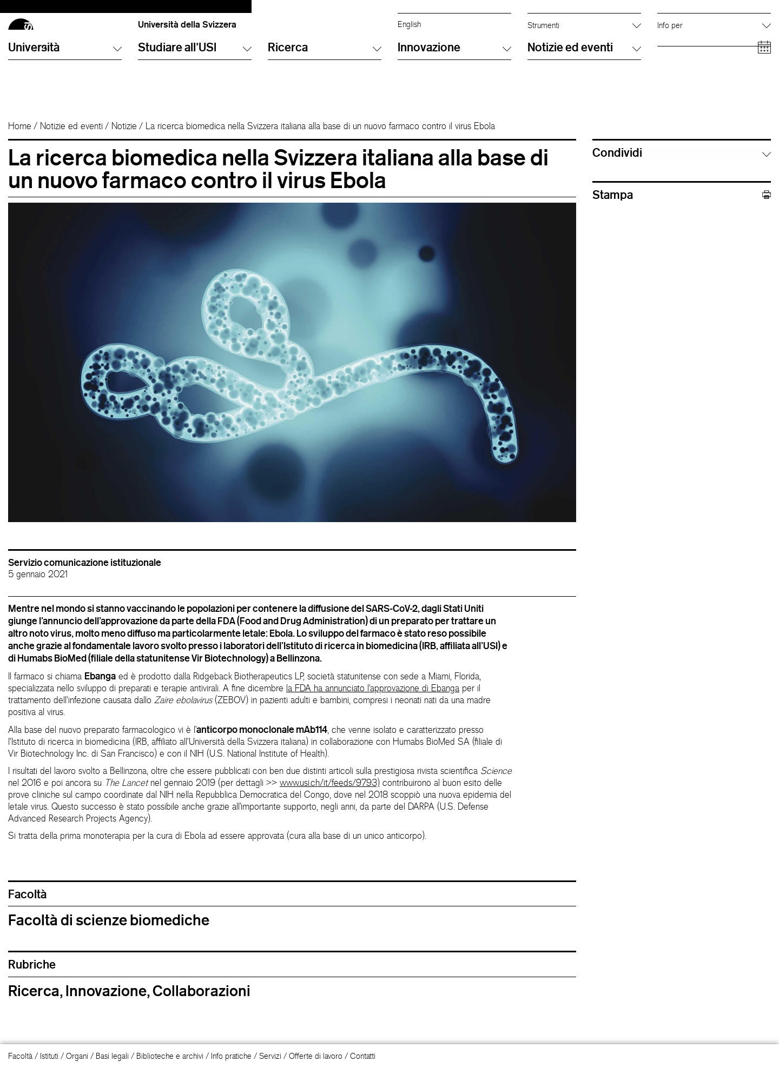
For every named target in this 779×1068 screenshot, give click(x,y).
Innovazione (106, 1016)
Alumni (668, 46)
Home (19, 151)
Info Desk (542, 35)
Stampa (681, 219)
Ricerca (34, 1016)
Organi (77, 1056)
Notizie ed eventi (71, 151)
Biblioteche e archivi (169, 1056)
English (409, 35)
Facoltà (20, 1056)
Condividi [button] (617, 177)
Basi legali (112, 1056)
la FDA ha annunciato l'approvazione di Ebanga (372, 713)
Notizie (124, 151)
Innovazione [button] (454, 112)
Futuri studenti (680, 24)
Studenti (670, 35)
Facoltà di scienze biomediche (108, 945)
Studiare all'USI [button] (195, 112)
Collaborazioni (201, 1016)
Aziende (670, 78)
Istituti (49, 1056)
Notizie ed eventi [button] (584, 112)
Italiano (409, 24)
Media (667, 67)
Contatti (362, 1056)
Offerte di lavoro (315, 1056)
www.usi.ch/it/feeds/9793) (330, 807)
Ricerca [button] (324, 112)
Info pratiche (231, 1056)
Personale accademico (695, 56)
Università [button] (65, 112)
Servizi (270, 1056)
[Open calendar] (764, 113)
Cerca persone (552, 24)
